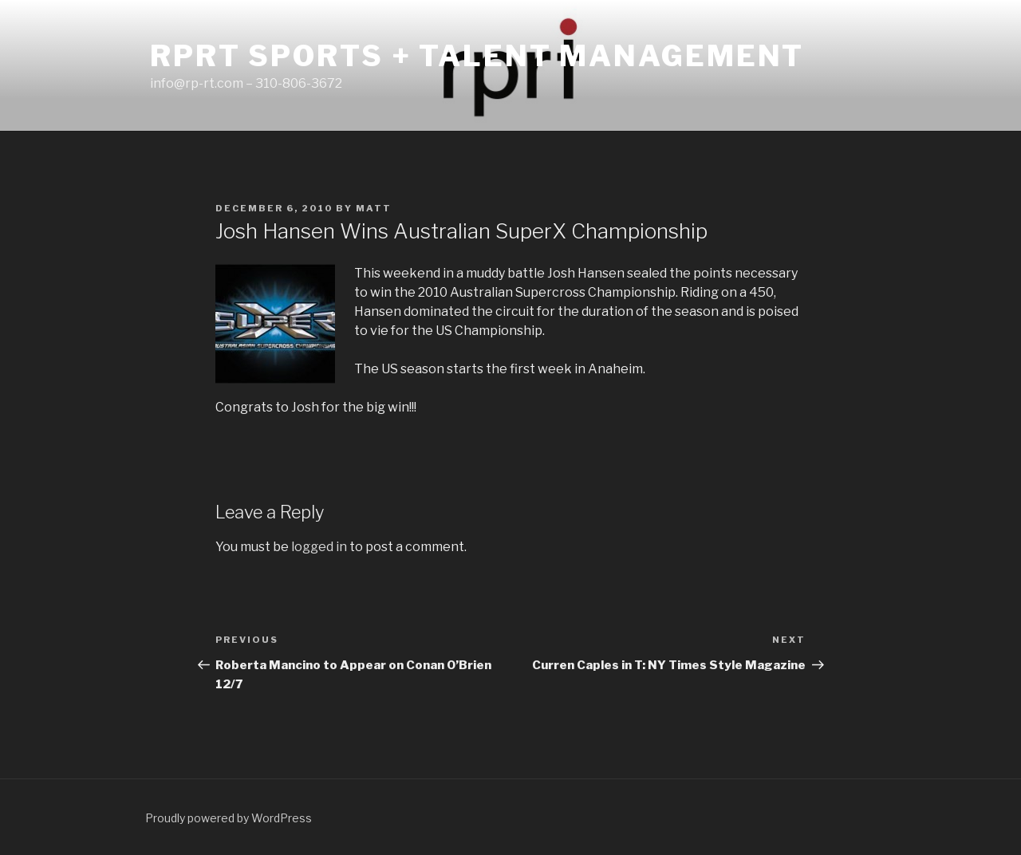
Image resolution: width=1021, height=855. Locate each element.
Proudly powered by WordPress (228, 818)
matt (374, 208)
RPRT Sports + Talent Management (477, 55)
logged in (319, 546)
